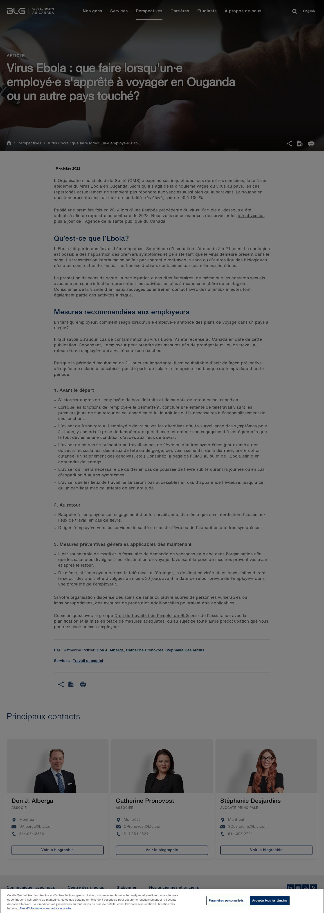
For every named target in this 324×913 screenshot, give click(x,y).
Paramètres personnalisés (226, 903)
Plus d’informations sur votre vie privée (45, 911)
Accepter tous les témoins (269, 903)
